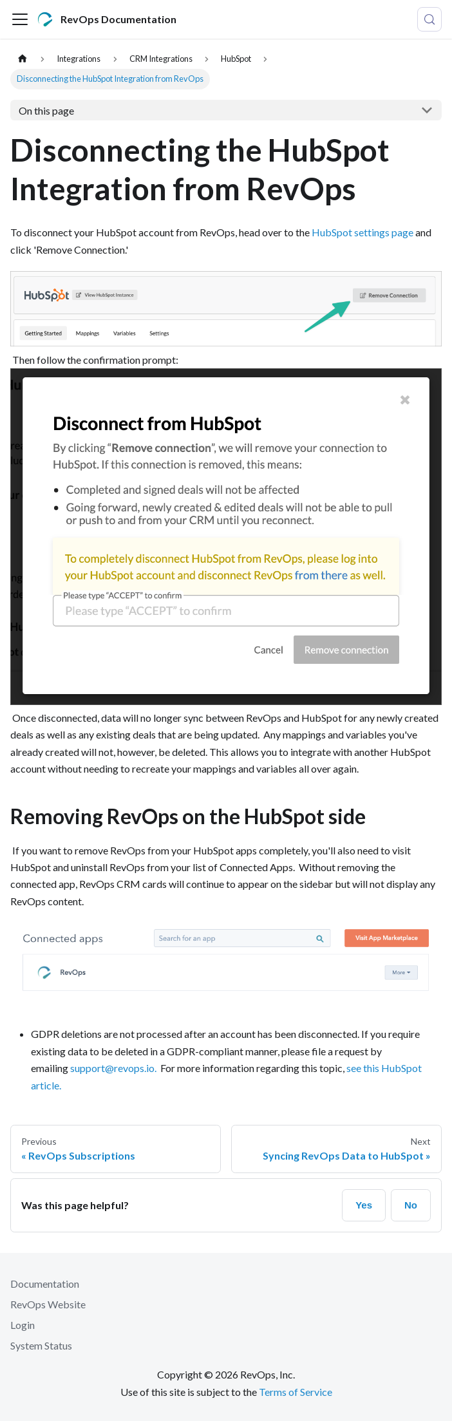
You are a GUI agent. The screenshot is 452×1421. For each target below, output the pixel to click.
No (410, 1205)
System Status (41, 1345)
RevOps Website (48, 1304)
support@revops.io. (113, 1068)
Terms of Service (295, 1392)
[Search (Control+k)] (429, 19)
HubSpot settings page (362, 232)
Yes (363, 1205)
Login (22, 1325)
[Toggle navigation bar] (20, 19)
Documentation (44, 1283)
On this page (46, 110)
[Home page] (22, 59)
